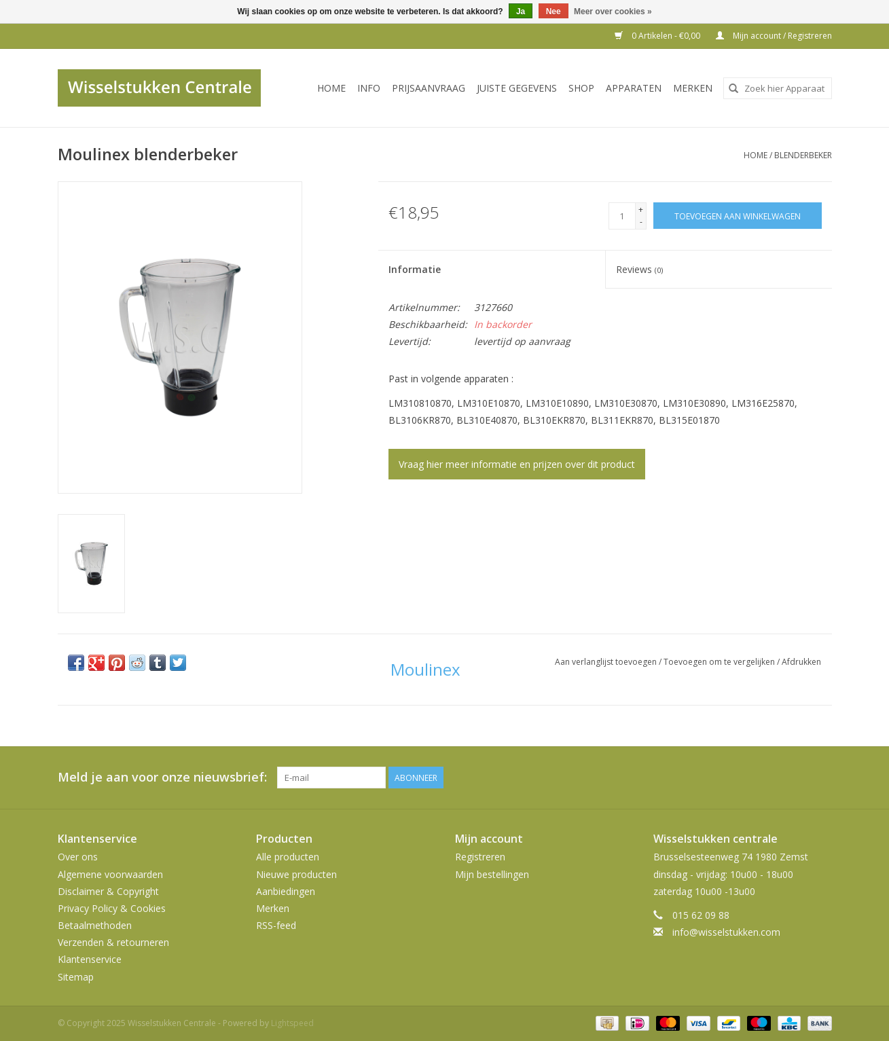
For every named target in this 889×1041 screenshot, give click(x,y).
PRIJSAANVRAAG (428, 87)
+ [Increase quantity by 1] (640, 209)
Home (331, 87)
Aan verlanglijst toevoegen (607, 662)
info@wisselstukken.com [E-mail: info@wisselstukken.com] (726, 932)
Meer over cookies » (613, 11)
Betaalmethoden (95, 925)
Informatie (414, 269)
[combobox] (777, 88)
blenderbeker (803, 155)
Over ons (78, 856)
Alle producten (287, 856)
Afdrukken (801, 662)
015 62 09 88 (700, 915)
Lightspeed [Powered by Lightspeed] (292, 1023)
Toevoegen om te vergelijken (720, 662)
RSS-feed (276, 925)
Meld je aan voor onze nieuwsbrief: (162, 777)
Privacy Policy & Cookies (112, 908)
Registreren (480, 856)
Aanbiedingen (285, 891)
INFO (368, 87)
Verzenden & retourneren (113, 942)
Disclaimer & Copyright (108, 891)
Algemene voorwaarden (110, 874)
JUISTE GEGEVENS (517, 87)
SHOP (581, 87)
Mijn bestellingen (492, 874)
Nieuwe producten (296, 874)
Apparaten (633, 87)
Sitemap (76, 976)
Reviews (639, 269)
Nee (553, 11)
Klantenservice (90, 959)
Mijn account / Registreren (774, 35)
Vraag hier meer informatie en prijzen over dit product (517, 464)
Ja (520, 11)
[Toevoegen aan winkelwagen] (737, 215)
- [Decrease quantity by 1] (641, 221)
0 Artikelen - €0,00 (658, 35)
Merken (692, 87)
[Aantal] (622, 216)
